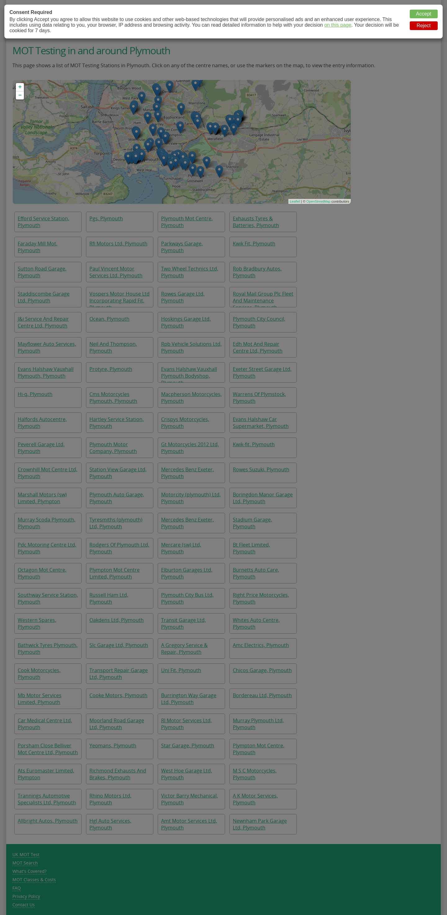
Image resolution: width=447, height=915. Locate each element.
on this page (337, 25)
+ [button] (20, 87)
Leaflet (295, 201)
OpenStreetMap (318, 201)
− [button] (20, 95)
